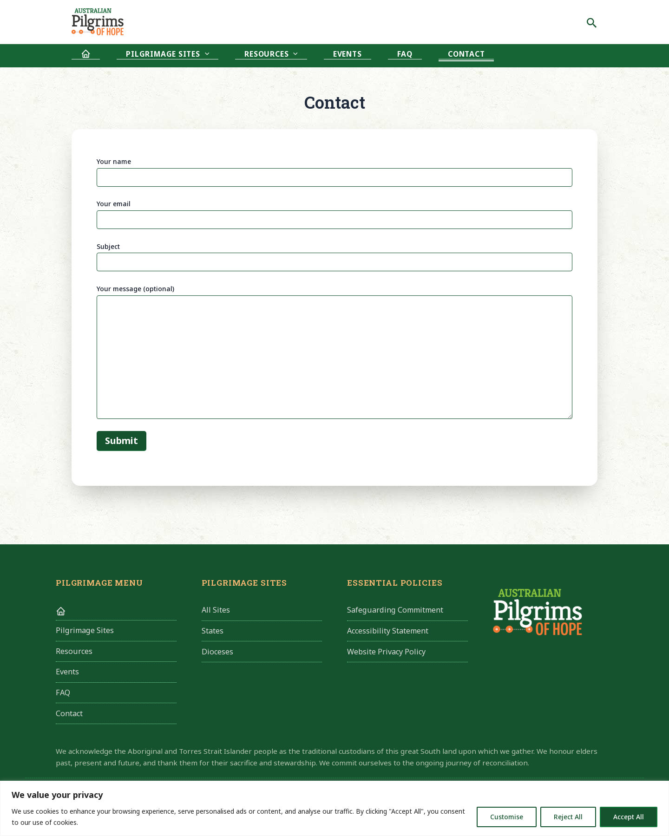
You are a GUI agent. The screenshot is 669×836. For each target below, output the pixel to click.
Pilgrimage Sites (139, 56)
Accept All (628, 816)
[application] (176, 55)
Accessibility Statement (387, 632)
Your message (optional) (334, 352)
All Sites (216, 610)
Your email (334, 214)
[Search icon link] (591, 22)
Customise (506, 816)
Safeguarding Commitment (395, 610)
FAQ (321, 56)
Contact (364, 56)
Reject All (568, 816)
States (212, 632)
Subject (334, 257)
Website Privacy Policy (386, 652)
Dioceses (217, 652)
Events (282, 56)
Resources (224, 56)
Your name (334, 172)
